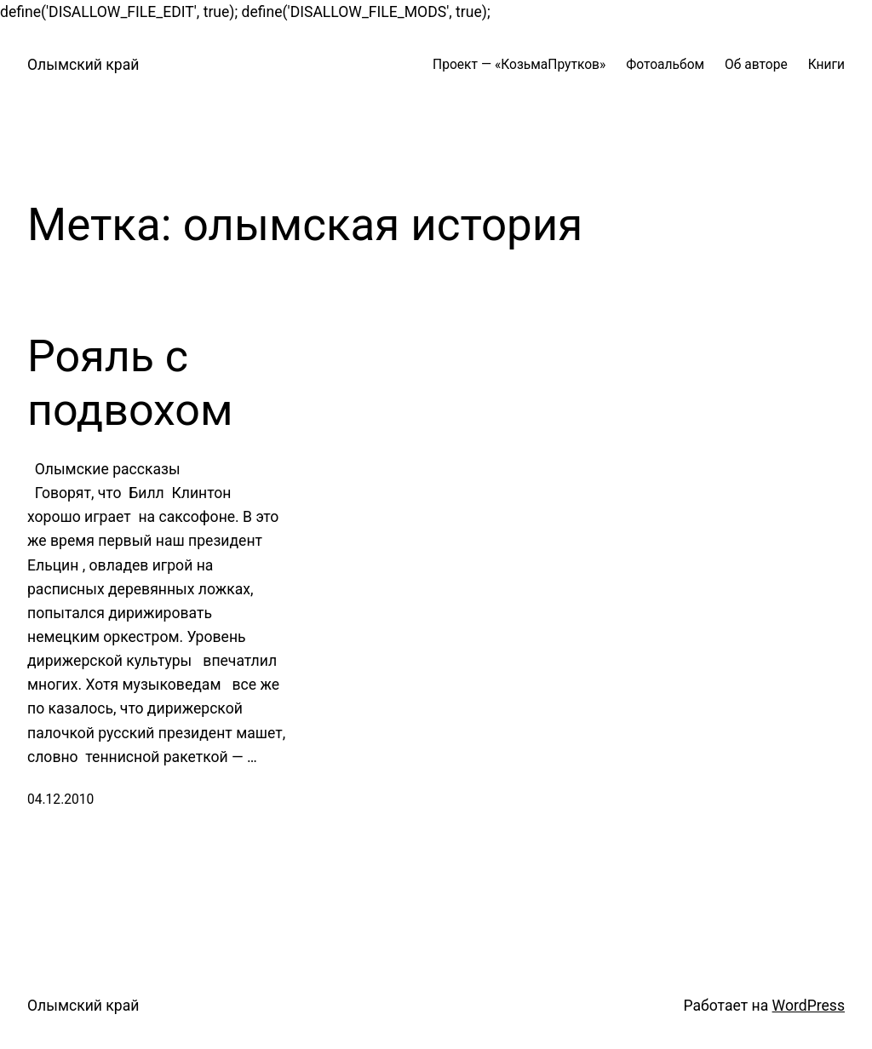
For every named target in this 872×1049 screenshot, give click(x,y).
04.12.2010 (60, 799)
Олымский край (83, 64)
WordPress (808, 1005)
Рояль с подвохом (130, 382)
